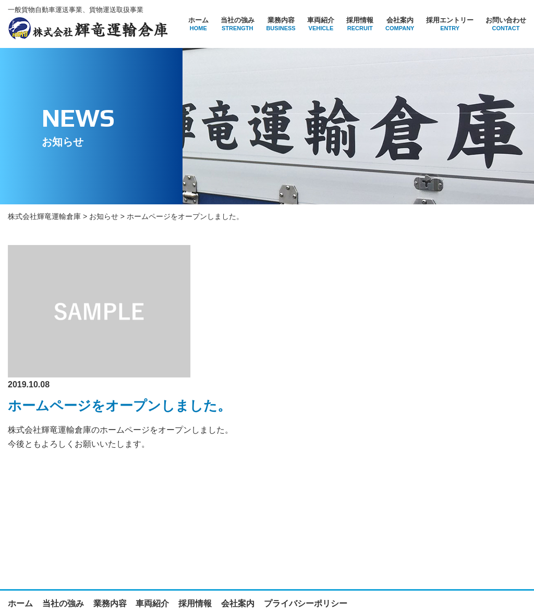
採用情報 (359, 23)
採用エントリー (450, 23)
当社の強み (237, 23)
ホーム (198, 23)
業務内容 (280, 23)
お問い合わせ (506, 23)
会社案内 (399, 23)
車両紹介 (320, 23)
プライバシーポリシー (305, 528)
